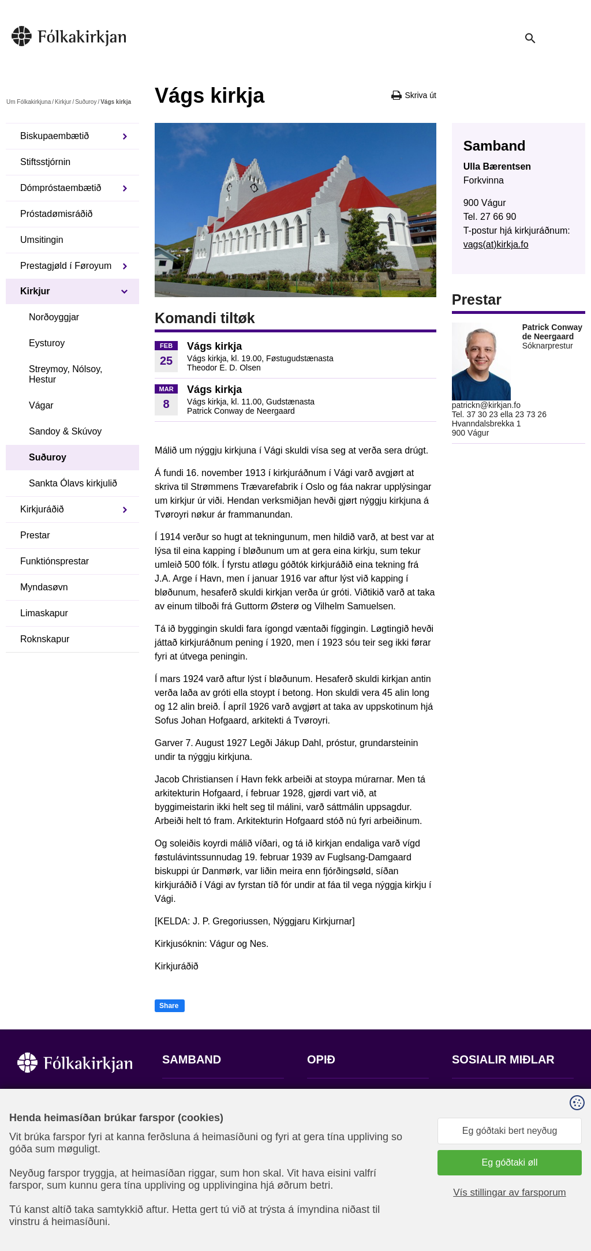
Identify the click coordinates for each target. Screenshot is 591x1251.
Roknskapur (44, 639)
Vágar (41, 405)
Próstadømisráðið (56, 214)
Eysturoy (47, 343)
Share (168, 1006)
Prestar (35, 535)
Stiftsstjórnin (45, 162)
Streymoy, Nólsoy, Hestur (65, 374)
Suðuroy (85, 102)
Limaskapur (44, 613)
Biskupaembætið (54, 136)
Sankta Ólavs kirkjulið (73, 483)
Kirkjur (63, 102)
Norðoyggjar (54, 317)
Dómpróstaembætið (61, 188)
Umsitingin (41, 240)
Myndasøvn (44, 587)
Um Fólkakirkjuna (28, 102)
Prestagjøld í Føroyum (65, 266)
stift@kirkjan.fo (192, 1174)
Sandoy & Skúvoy (65, 431)
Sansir (564, 1194)
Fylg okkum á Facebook (501, 1095)
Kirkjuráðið (42, 509)
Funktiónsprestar (54, 561)
